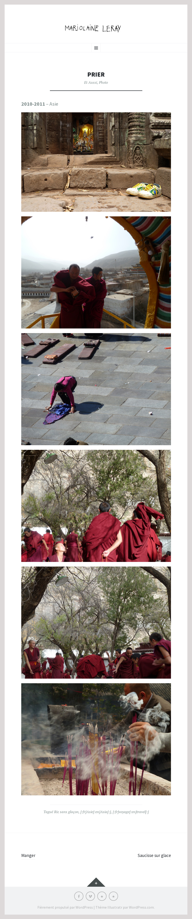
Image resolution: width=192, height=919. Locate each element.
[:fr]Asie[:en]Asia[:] (95, 811)
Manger (29, 855)
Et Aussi (90, 82)
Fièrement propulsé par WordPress (65, 907)
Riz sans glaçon (66, 811)
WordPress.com (141, 907)
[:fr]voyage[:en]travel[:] (131, 811)
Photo (103, 82)
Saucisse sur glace (151, 855)
